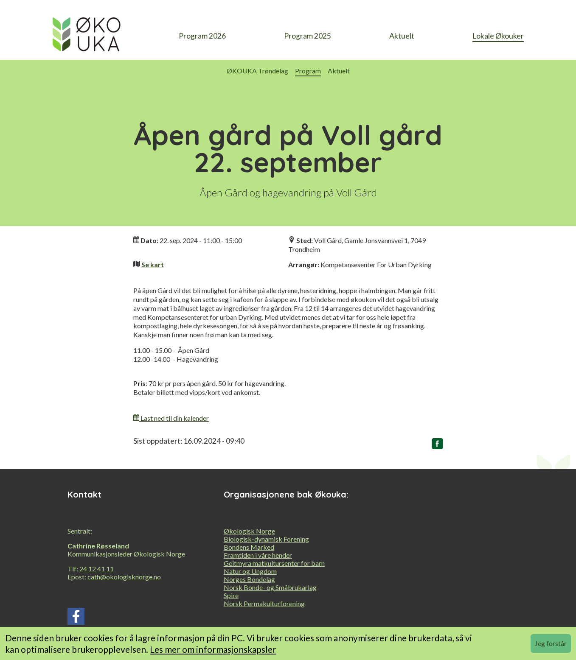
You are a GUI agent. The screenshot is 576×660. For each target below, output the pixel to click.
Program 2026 (202, 35)
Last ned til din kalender (171, 418)
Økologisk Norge (249, 531)
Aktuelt (401, 35)
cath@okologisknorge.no (124, 577)
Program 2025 (307, 35)
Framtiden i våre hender (258, 555)
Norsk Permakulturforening (264, 603)
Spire (231, 595)
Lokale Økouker (498, 35)
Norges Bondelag (249, 579)
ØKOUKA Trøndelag (257, 71)
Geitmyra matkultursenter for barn (274, 563)
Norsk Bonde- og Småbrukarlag (270, 587)
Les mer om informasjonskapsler (213, 649)
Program (308, 71)
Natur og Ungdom (250, 571)
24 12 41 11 (96, 569)
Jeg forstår (551, 643)
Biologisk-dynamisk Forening (266, 539)
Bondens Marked (249, 547)
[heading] (87, 36)
